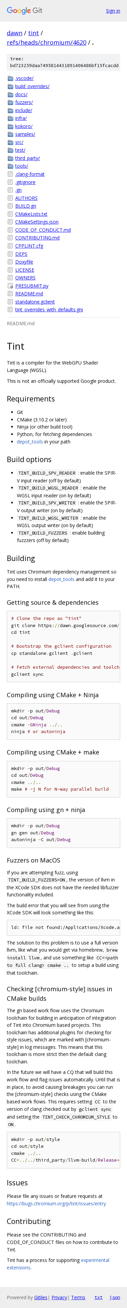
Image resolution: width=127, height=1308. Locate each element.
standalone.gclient (35, 301)
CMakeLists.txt (31, 214)
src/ (19, 142)
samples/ (25, 134)
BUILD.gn (25, 206)
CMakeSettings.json (37, 222)
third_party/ (27, 158)
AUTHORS (26, 198)
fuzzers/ (24, 102)
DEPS (21, 254)
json (114, 1297)
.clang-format (30, 174)
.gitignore (25, 182)
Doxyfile (24, 261)
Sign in (113, 10)
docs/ (21, 94)
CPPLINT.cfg (29, 246)
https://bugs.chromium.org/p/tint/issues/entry (56, 1203)
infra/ (21, 118)
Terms (78, 1297)
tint (33, 33)
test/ (20, 150)
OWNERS (25, 277)
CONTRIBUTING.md (37, 237)
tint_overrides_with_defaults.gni (49, 309)
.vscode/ (24, 78)
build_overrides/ (32, 86)
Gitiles (40, 1297)
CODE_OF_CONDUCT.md (43, 230)
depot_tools (30, 441)
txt (98, 1297)
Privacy (59, 1297)
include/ (23, 110)
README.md (29, 293)
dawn (14, 33)
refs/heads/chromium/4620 (46, 42)
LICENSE (24, 270)
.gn (18, 190)
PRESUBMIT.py (31, 286)
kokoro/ (24, 126)
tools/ (21, 166)
